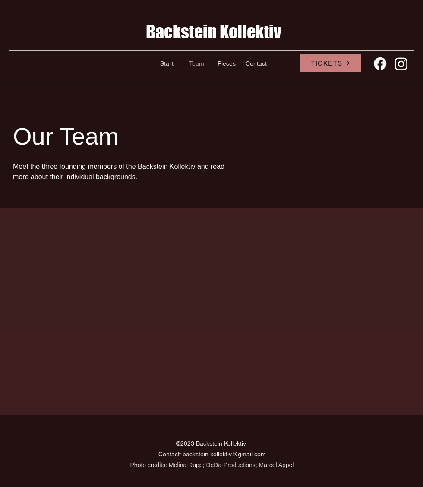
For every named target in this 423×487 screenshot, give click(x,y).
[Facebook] (380, 63)
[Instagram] (401, 63)
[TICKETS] (330, 63)
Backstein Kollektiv (213, 31)
